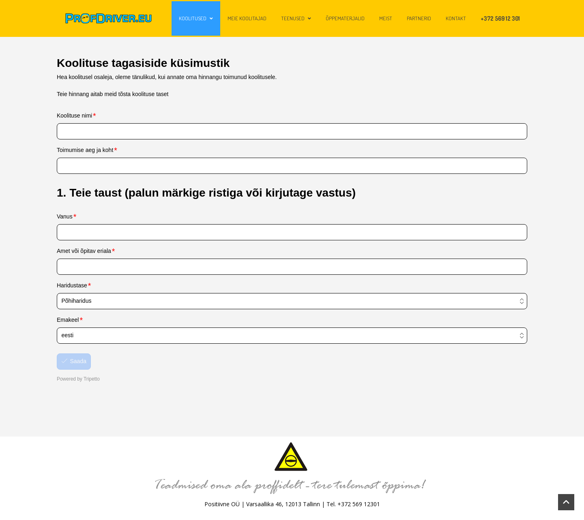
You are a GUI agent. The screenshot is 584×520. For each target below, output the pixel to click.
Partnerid (419, 18)
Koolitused (196, 18)
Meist (385, 18)
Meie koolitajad (247, 18)
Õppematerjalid (345, 18)
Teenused (296, 18)
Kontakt (456, 18)
